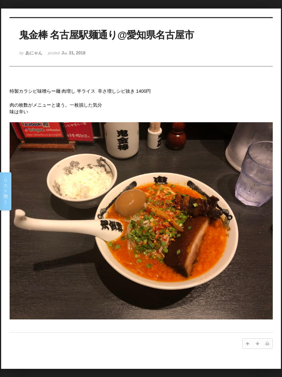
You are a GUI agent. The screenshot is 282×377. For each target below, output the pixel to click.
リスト (6, 191)
